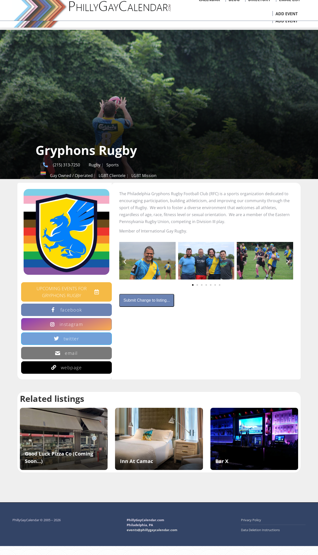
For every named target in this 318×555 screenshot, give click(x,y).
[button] (125, 271)
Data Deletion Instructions (260, 539)
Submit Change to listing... (146, 309)
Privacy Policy (251, 529)
